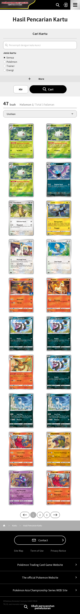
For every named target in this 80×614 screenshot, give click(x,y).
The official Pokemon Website (40, 577)
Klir (21, 89)
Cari (50, 89)
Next (55, 515)
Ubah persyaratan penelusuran (42, 607)
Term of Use (37, 550)
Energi (10, 70)
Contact (43, 540)
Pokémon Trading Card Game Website (40, 565)
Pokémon (11, 61)
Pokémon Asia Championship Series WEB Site (40, 590)
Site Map (18, 550)
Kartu (14, 525)
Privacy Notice (58, 550)
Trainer (10, 66)
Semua (10, 57)
